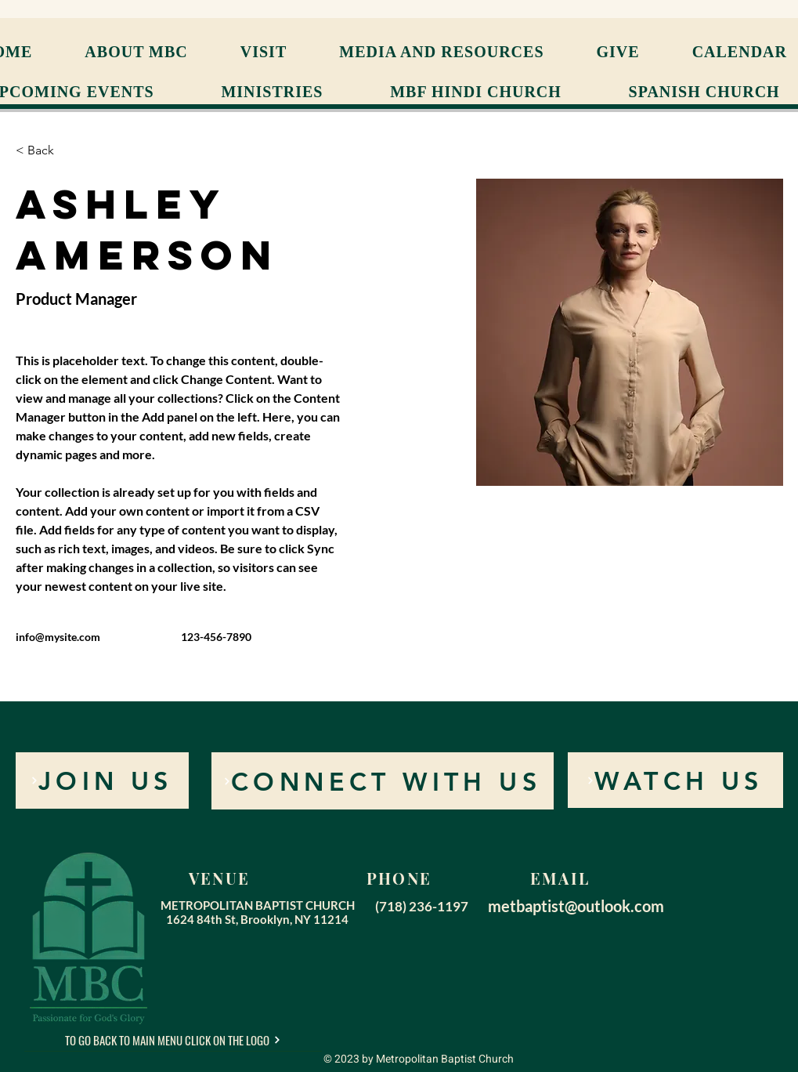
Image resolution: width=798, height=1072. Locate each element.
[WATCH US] (675, 780)
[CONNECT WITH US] (382, 780)
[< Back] (47, 150)
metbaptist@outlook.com (576, 905)
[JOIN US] (102, 780)
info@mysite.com (58, 636)
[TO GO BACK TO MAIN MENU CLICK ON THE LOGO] (173, 1040)
